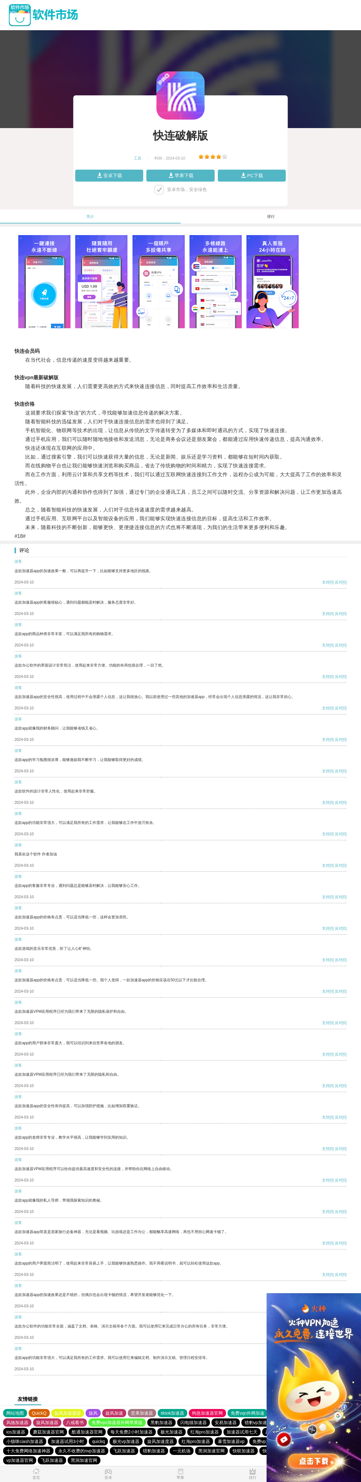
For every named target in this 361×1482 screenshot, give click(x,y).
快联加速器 (244, 1450)
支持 (326, 582)
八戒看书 (75, 1422)
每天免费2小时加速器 (131, 1431)
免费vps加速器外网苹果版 (117, 1422)
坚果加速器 (142, 1413)
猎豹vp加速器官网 (262, 1422)
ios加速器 (15, 1431)
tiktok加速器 (172, 1413)
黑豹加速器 (161, 1422)
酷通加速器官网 (87, 1431)
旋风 (93, 1413)
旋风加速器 (47, 1422)
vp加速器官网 (19, 1460)
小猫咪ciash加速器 (24, 1441)
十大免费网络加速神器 (28, 1450)
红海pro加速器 (204, 1431)
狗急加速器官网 (207, 1413)
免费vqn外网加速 (247, 1413)
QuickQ (39, 1413)
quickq (98, 1441)
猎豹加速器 (154, 1450)
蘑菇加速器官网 (48, 1431)
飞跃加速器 (124, 1450)
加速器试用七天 (242, 1431)
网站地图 (15, 1413)
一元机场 (181, 1450)
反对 (338, 582)
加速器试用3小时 (67, 1441)
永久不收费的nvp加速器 (81, 1450)
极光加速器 (172, 1431)
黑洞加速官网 (211, 1450)
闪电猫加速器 (193, 1422)
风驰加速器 (17, 1422)
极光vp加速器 (126, 1441)
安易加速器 (226, 1422)
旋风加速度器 (67, 1413)
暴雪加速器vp (231, 1441)
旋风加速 (114, 1413)
